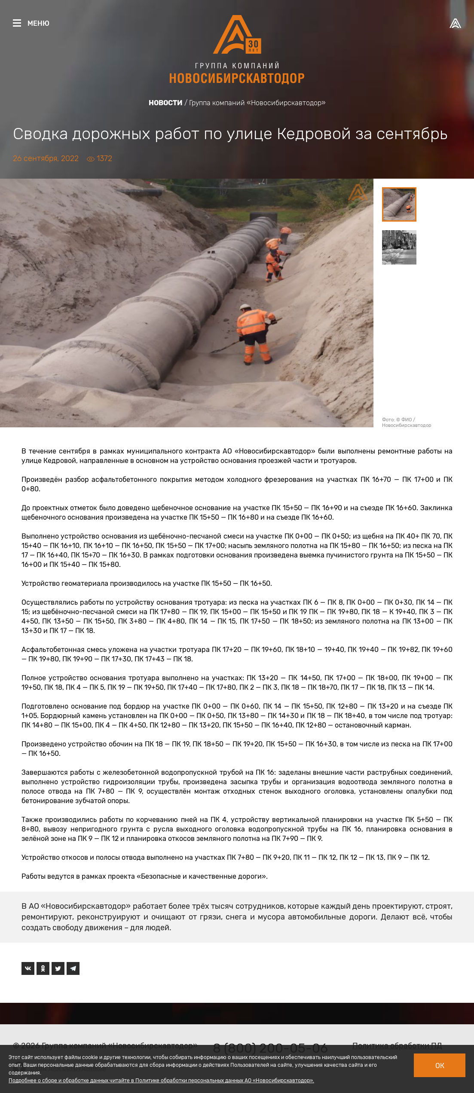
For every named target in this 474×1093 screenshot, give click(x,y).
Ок (439, 1066)
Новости (166, 103)
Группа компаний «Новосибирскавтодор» (257, 103)
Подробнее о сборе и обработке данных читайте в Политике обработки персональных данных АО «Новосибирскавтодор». (161, 1081)
